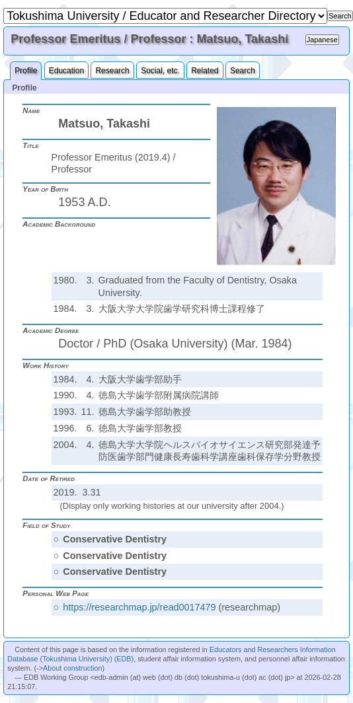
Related (204, 70)
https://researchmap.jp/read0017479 (139, 607)
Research (112, 70)
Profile (26, 70)
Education (66, 70)
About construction (72, 668)
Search (242, 70)
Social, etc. (160, 70)
